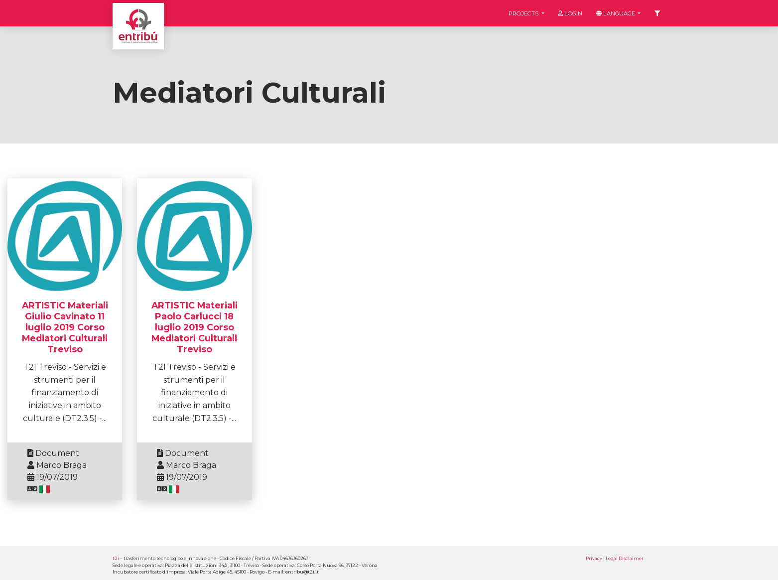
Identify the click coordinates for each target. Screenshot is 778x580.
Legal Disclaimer (625, 558)
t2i (116, 558)
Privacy (594, 558)
